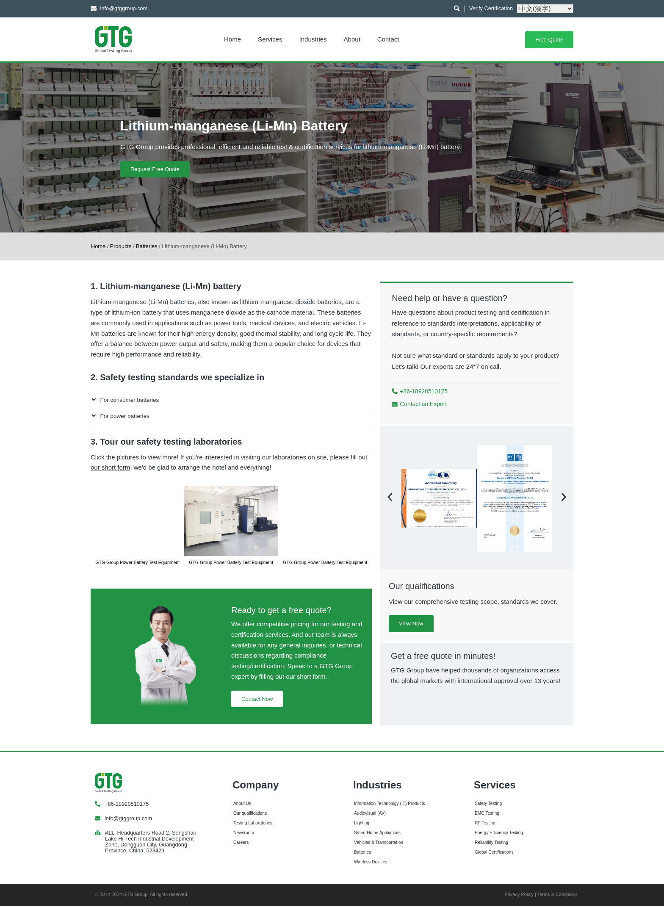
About (352, 39)
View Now (411, 624)
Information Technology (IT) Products (389, 804)
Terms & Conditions (557, 895)
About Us (242, 804)
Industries (313, 39)
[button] (231, 400)
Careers (241, 843)
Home (232, 39)
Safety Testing (488, 804)
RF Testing (485, 823)
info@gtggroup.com (128, 819)
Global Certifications (494, 852)
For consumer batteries (129, 400)
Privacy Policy (518, 895)
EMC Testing (487, 813)
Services (270, 39)
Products (121, 246)
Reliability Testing (491, 843)
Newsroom (243, 833)
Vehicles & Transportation (378, 843)
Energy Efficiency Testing (499, 833)
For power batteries (124, 416)
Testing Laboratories (252, 823)
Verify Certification (491, 8)
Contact (388, 39)
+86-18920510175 (127, 804)
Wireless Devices (370, 862)
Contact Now (257, 699)
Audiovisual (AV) (370, 813)
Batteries (147, 246)
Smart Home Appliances (377, 833)
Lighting (361, 823)
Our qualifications (250, 813)
